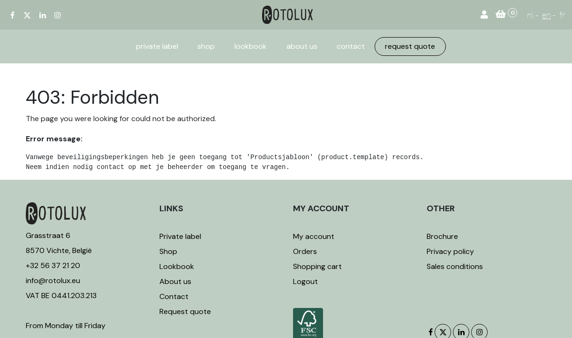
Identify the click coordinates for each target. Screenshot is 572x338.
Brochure (442, 236)
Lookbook (176, 266)
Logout (305, 281)
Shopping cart (317, 266)
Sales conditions (455, 266)
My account (313, 236)
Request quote (185, 311)
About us (175, 281)
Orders (305, 251)
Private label (181, 236)
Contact (173, 296)
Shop (168, 251)
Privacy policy (450, 251)
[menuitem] (157, 46)
